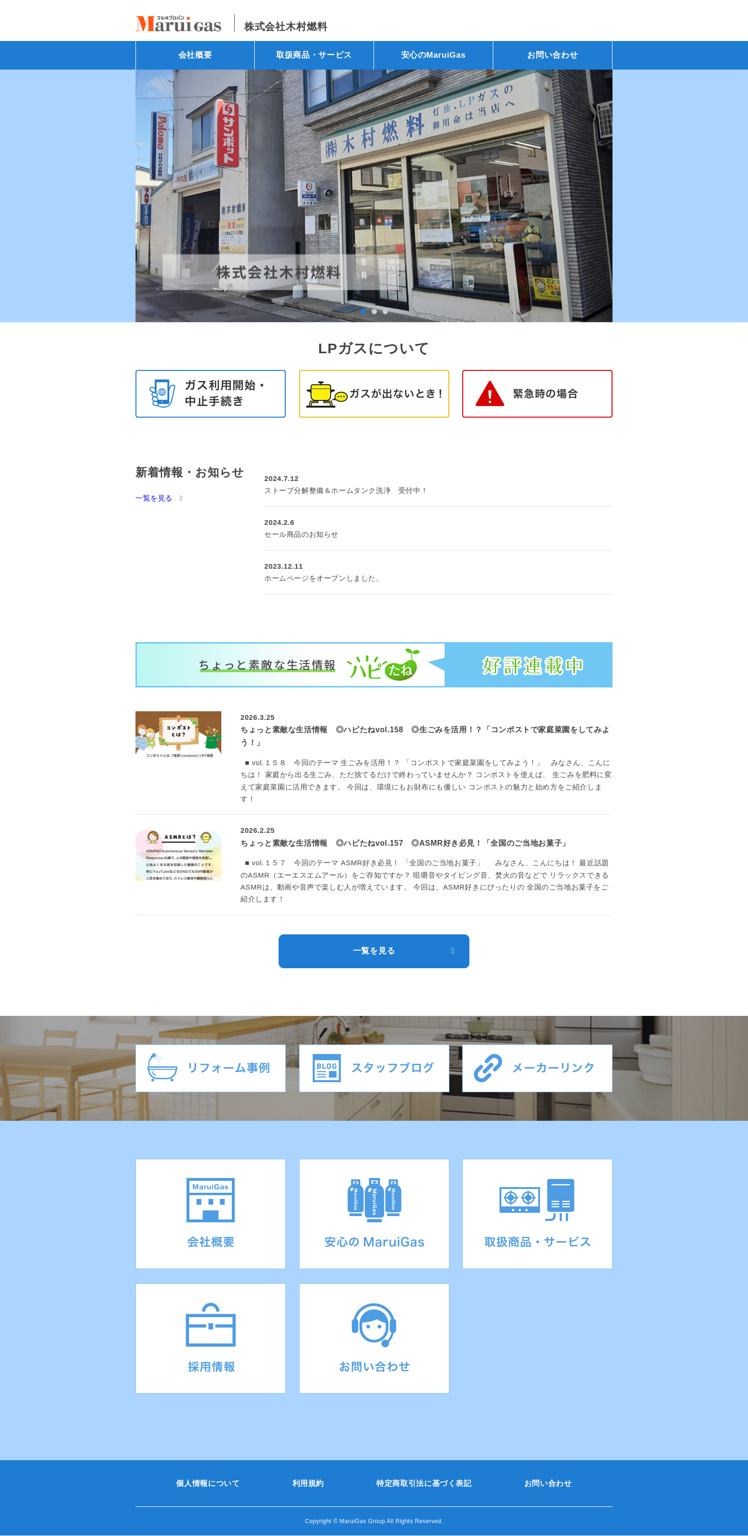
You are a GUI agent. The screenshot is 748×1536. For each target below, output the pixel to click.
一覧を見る (154, 498)
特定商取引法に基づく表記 (424, 1483)
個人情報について (207, 1483)
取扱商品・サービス (314, 55)
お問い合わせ (552, 55)
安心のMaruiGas (433, 55)
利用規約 (308, 1483)
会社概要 (195, 55)
